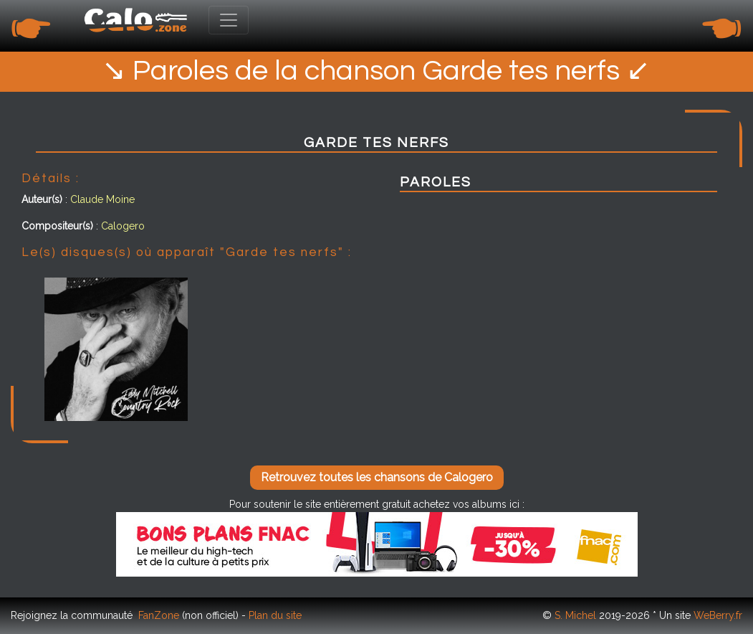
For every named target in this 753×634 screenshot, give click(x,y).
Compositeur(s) (57, 226)
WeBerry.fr (718, 615)
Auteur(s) (41, 199)
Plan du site (275, 615)
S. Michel (575, 615)
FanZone (158, 615)
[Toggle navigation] (228, 20)
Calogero (123, 226)
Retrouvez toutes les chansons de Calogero (377, 477)
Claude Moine (102, 199)
